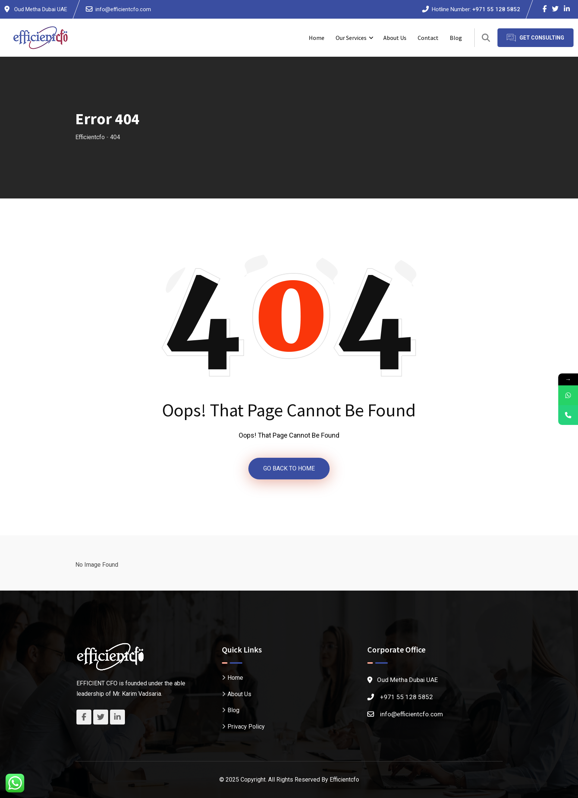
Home (316, 37)
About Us (394, 37)
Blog (456, 37)
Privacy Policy (246, 726)
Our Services (351, 37)
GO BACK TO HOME (289, 468)
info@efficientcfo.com (123, 9)
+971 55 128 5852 (496, 9)
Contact (428, 37)
